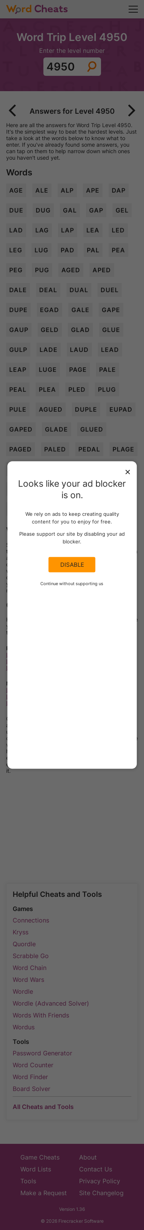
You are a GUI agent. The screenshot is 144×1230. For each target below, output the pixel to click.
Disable (72, 564)
